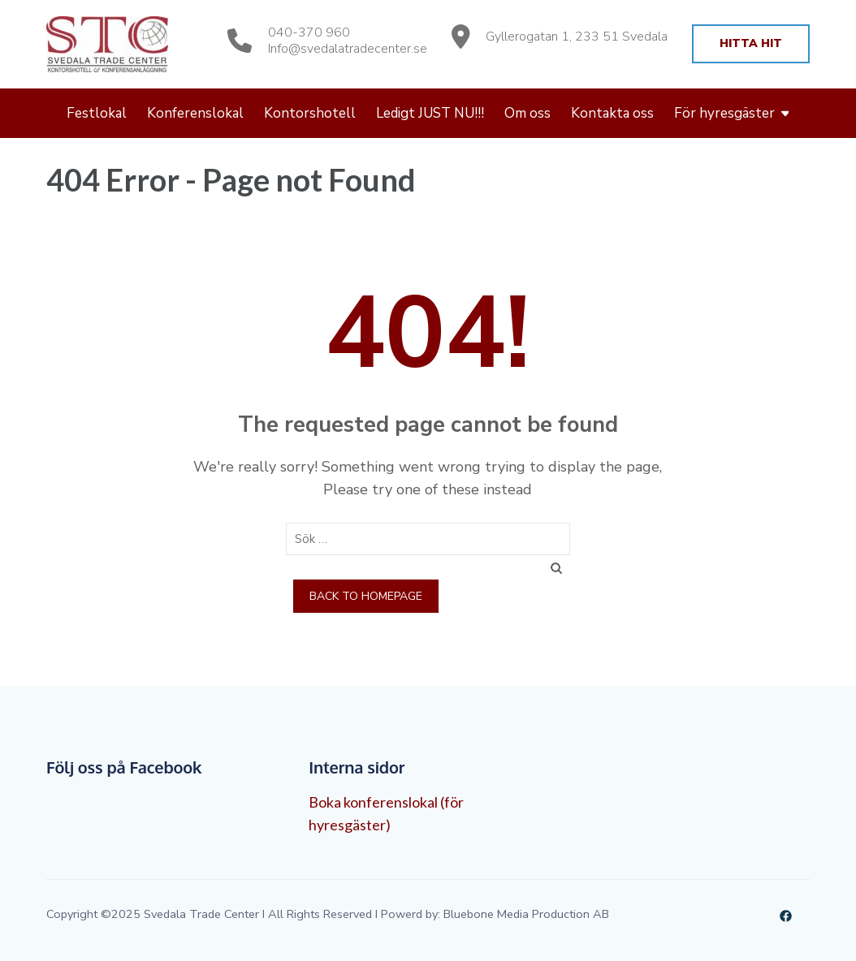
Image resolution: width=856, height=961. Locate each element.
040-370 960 (309, 32)
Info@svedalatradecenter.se (347, 49)
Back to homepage (365, 596)
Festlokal (97, 113)
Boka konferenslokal (373, 802)
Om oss (527, 113)
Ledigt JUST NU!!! (430, 113)
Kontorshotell (310, 113)
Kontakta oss (612, 113)
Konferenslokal (195, 113)
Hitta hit (751, 43)
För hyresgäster (724, 113)
